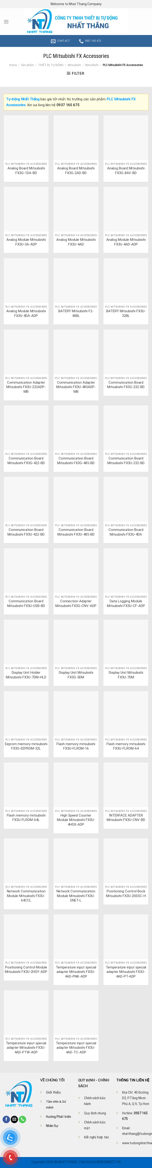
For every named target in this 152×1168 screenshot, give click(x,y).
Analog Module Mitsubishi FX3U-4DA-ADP (26, 313)
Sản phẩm (27, 65)
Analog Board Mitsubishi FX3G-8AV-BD (126, 170)
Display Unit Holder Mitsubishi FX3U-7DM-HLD (26, 674)
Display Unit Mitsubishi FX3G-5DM (76, 674)
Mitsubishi (74, 65)
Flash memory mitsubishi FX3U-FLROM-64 (125, 746)
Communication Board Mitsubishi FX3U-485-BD (76, 532)
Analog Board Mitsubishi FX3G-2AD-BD (76, 170)
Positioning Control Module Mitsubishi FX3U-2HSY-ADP (26, 969)
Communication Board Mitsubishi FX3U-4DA (126, 532)
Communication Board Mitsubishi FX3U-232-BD (126, 460)
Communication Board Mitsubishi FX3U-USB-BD (26, 603)
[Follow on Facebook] (6, 1119)
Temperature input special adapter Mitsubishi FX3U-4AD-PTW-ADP (26, 1047)
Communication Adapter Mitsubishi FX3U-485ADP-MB (76, 387)
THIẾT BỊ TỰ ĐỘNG (51, 65)
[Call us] (22, 1119)
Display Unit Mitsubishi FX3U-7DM (126, 674)
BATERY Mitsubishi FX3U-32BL (126, 313)
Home (13, 65)
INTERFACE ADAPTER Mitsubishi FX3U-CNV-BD (126, 817)
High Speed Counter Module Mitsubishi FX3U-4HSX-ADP (76, 820)
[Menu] (6, 21)
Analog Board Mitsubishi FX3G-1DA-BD (26, 170)
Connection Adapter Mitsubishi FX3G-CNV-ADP (75, 603)
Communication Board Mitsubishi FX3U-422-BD (26, 532)
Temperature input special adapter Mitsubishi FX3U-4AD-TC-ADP (76, 1047)
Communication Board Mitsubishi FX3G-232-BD (126, 384)
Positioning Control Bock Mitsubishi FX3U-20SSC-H (126, 893)
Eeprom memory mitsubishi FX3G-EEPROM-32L (26, 746)
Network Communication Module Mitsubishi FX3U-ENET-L (76, 895)
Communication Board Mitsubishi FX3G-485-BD (76, 460)
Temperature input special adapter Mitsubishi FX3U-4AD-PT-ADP (126, 972)
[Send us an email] (14, 1119)
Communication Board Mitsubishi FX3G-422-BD (26, 460)
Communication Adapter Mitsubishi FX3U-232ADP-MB (26, 387)
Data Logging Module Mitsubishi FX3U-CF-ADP (126, 603)
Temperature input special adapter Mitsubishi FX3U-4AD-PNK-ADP (76, 972)
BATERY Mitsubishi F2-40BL (76, 313)
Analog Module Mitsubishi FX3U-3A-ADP (26, 242)
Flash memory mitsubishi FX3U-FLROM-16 (76, 746)
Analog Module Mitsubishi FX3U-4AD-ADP (126, 242)
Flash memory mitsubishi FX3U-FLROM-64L (26, 817)
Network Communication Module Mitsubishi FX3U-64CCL (26, 895)
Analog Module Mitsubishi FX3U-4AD (76, 242)
